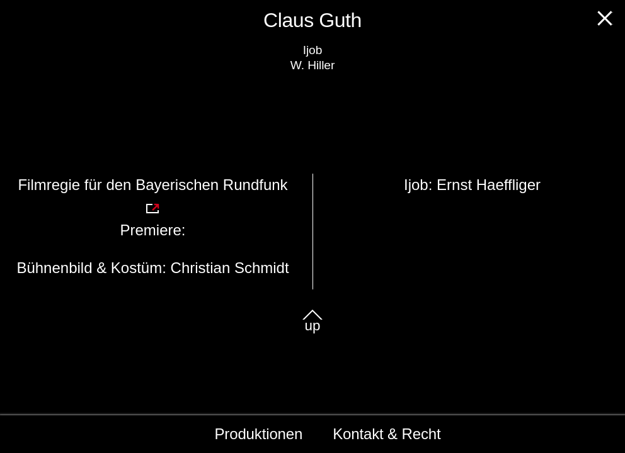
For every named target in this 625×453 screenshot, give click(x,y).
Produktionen (259, 433)
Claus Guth (312, 20)
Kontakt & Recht (386, 433)
